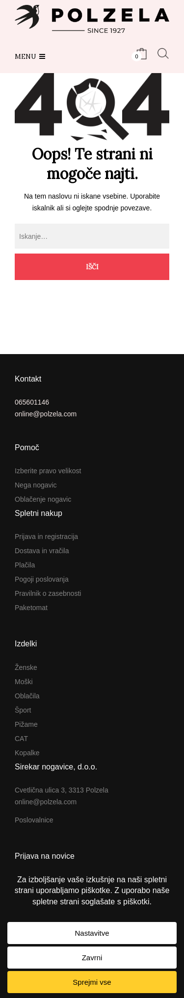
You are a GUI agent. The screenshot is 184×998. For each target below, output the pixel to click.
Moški (24, 682)
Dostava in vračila (42, 551)
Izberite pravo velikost (48, 471)
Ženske (26, 667)
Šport (23, 710)
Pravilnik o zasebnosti (48, 593)
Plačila (25, 565)
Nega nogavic (36, 485)
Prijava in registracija (46, 536)
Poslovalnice (34, 820)
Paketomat (31, 608)
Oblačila (27, 696)
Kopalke (27, 753)
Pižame (26, 724)
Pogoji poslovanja (42, 579)
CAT (21, 738)
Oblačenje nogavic (43, 499)
